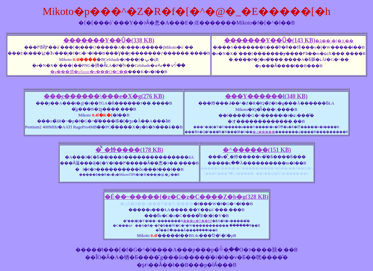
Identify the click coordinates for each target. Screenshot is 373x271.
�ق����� (264, 132)
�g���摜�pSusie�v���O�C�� (89, 71)
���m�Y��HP (197, 221)
